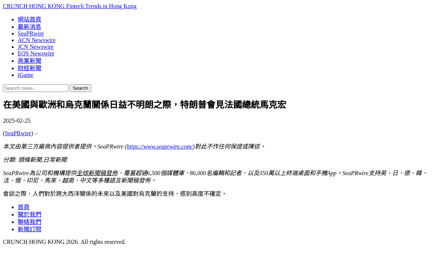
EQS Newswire (36, 53)
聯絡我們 (29, 222)
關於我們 (29, 214)
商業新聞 (29, 61)
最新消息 (29, 27)
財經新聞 (29, 68)
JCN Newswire (35, 47)
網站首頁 (29, 19)
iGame (26, 75)
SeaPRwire (31, 33)
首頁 (24, 207)
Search (80, 88)
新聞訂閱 (29, 229)
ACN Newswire (37, 40)
